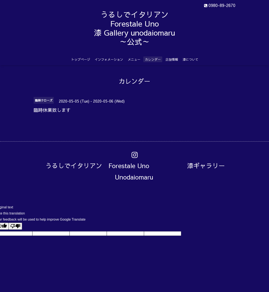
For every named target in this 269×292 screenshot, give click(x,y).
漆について (190, 59)
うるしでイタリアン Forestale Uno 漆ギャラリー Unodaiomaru (138, 171)
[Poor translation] (15, 226)
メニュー (134, 59)
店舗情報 (171, 59)
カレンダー (153, 59)
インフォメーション (109, 59)
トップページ (80, 59)
